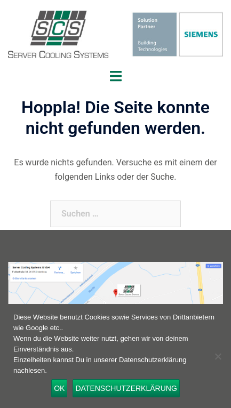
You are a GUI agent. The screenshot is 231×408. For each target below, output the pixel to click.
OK (59, 388)
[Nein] (217, 356)
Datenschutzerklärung (126, 388)
